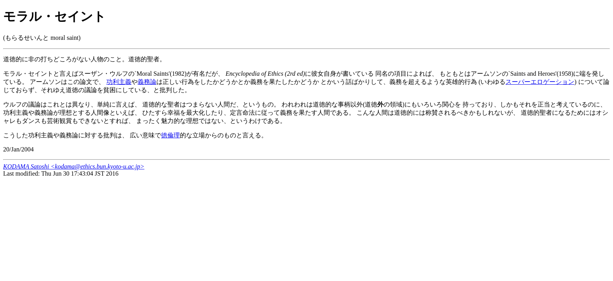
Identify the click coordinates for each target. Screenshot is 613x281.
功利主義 (118, 81)
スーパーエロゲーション (539, 81)
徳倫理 (170, 135)
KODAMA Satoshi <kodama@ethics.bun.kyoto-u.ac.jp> (73, 166)
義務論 (147, 81)
